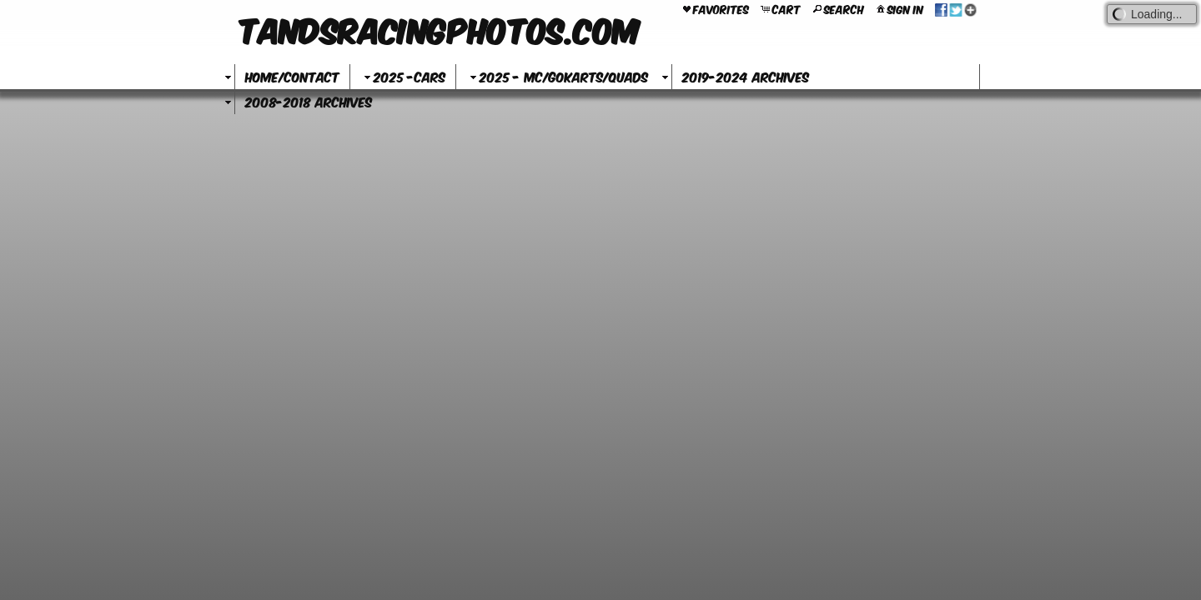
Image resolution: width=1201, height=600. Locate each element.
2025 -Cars (402, 76)
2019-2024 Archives (745, 76)
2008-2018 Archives (308, 101)
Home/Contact (292, 76)
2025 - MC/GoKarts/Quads (557, 76)
